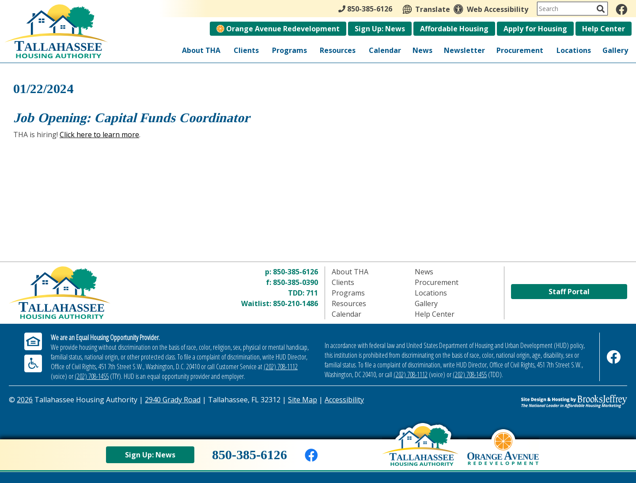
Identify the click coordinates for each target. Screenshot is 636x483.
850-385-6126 (295, 272)
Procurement (519, 50)
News (422, 50)
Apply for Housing (535, 29)
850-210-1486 (295, 303)
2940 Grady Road (173, 399)
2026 (25, 399)
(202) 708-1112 (281, 366)
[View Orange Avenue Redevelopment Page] (503, 455)
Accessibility (344, 399)
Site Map (302, 399)
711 (312, 293)
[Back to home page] (420, 452)
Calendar (385, 50)
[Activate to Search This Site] (601, 9)
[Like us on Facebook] (621, 9)
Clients (246, 50)
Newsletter (464, 50)
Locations (573, 50)
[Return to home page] (86, 292)
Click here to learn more (99, 134)
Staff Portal (569, 291)
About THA (201, 50)
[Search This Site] (572, 8)
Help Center (603, 29)
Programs (289, 50)
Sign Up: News (380, 29)
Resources (338, 50)
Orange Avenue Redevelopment (278, 29)
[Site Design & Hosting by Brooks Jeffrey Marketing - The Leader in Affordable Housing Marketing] (550, 401)
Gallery (615, 50)
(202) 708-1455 (92, 376)
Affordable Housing (454, 29)
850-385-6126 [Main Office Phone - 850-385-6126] (365, 9)
